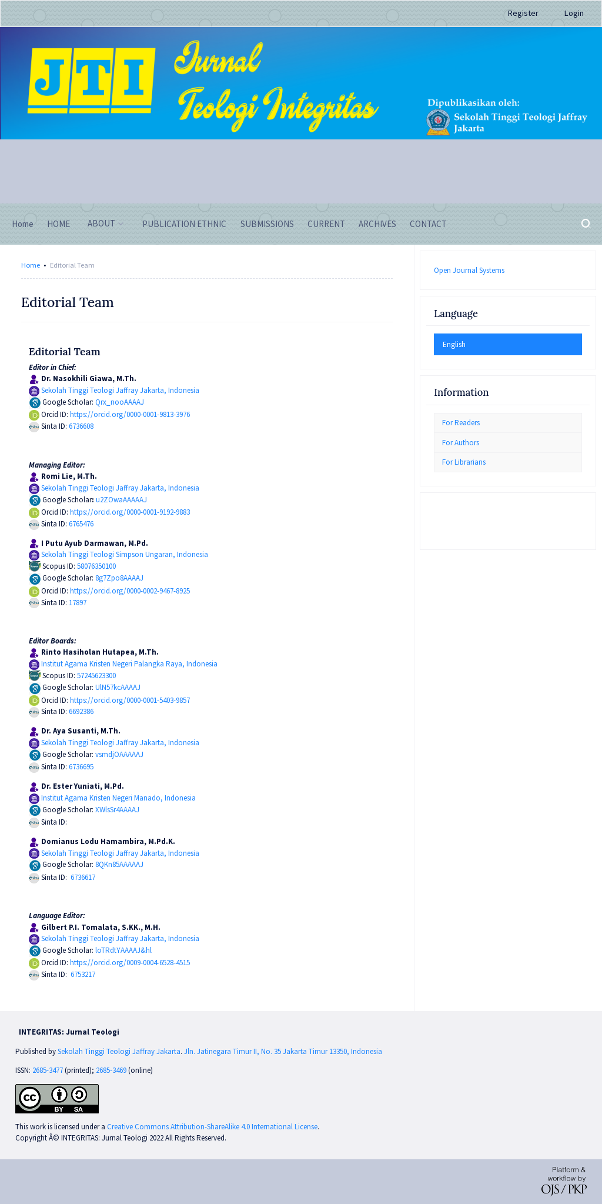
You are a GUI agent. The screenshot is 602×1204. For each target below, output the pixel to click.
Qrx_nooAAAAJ (119, 402)
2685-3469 (112, 1070)
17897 (77, 603)
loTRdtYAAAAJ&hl (123, 950)
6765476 (81, 524)
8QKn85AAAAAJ (119, 864)
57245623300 (96, 676)
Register (523, 13)
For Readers (461, 423)
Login (574, 13)
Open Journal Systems (469, 270)
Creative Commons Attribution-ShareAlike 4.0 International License (212, 1127)
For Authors (460, 443)
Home (30, 265)
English (454, 344)
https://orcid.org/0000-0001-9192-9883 (130, 512)
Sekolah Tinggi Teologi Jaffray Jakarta (119, 1051)
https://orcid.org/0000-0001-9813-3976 (130, 414)
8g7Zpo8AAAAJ (119, 578)
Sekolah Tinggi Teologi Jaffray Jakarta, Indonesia (120, 390)
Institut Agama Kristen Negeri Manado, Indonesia (118, 798)
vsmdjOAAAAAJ (119, 754)
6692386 (81, 711)
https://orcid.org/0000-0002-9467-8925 (130, 591)
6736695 (81, 767)
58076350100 (96, 566)
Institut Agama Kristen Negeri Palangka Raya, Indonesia (129, 664)
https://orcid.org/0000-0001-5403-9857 (130, 700)
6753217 (83, 974)
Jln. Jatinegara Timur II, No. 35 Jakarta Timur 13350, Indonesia (283, 1051)
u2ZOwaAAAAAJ (121, 500)
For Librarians (464, 462)
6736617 (83, 877)
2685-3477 (47, 1070)
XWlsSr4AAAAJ (117, 810)
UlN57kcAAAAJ (118, 687)
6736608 (81, 426)
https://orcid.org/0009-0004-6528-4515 (130, 963)
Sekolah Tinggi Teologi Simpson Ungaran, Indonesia (124, 554)
